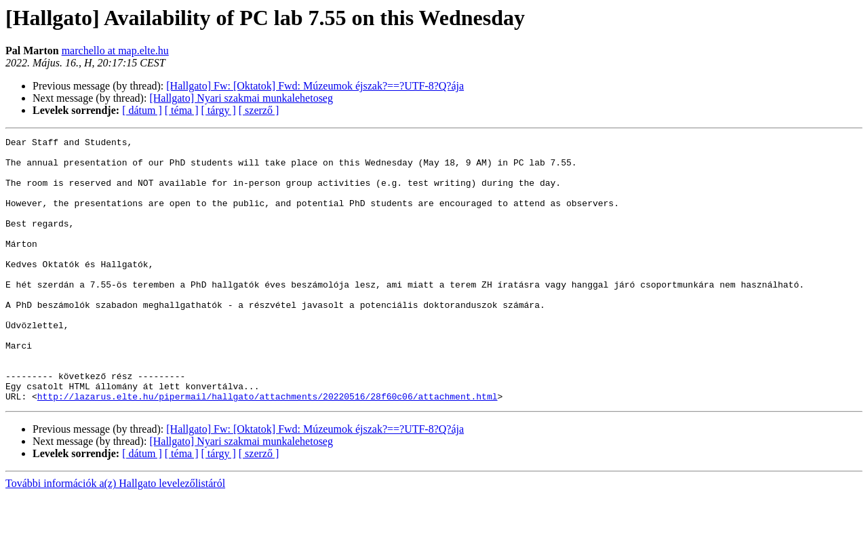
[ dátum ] (142, 110)
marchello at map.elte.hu (115, 50)
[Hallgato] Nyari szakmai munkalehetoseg (241, 98)
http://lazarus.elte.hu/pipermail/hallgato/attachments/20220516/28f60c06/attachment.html (267, 449)
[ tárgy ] (218, 110)
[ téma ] (182, 110)
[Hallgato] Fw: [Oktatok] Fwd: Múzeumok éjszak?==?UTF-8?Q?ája (315, 86)
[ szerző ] (259, 110)
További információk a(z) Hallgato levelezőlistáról (115, 536)
